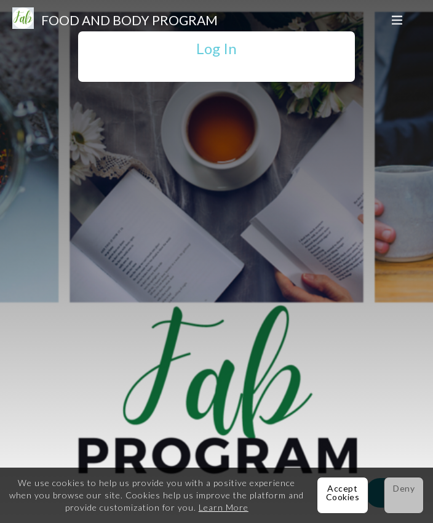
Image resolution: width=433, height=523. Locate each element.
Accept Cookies (343, 492)
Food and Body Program (129, 20)
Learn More (223, 507)
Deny (404, 488)
